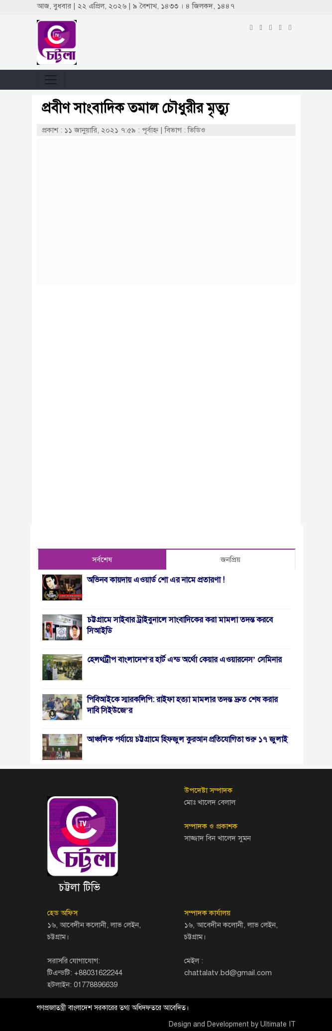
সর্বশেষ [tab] (102, 559)
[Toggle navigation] (51, 80)
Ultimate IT (278, 1024)
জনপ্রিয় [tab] (230, 559)
